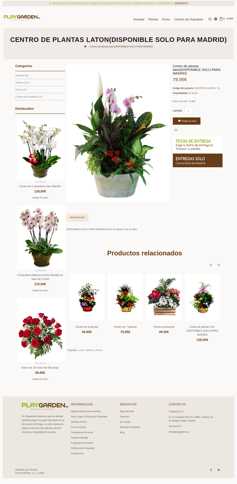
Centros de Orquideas (188, 19)
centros (98, 350)
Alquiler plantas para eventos (86, 411)
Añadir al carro (40, 197)
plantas (89, 350)
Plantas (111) (22, 82)
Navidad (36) (21, 75)
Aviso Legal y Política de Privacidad (89, 416)
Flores (166, 19)
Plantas (153, 19)
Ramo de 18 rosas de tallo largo (40, 367)
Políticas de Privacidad (82, 448)
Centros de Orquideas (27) (29, 96)
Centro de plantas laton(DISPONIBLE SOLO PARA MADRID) (121, 46)
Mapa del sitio (127, 411)
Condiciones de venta (82, 432)
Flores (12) (20, 89)
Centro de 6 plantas (86, 326)
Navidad (138, 19)
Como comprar (78, 427)
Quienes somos (79, 422)
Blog (122, 432)
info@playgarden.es (179, 432)
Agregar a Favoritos (176, 130)
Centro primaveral (163, 326)
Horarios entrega (79, 437)
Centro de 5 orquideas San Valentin (40, 186)
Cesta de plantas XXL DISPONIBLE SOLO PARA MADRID (202, 330)
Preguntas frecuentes (82, 443)
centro (82, 350)
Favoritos (124, 416)
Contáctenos (77, 453)
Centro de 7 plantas (125, 326)
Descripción (77, 217)
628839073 (181, 3)
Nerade (33, 469)
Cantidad (177, 110)
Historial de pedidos (130, 427)
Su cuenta (125, 422)
